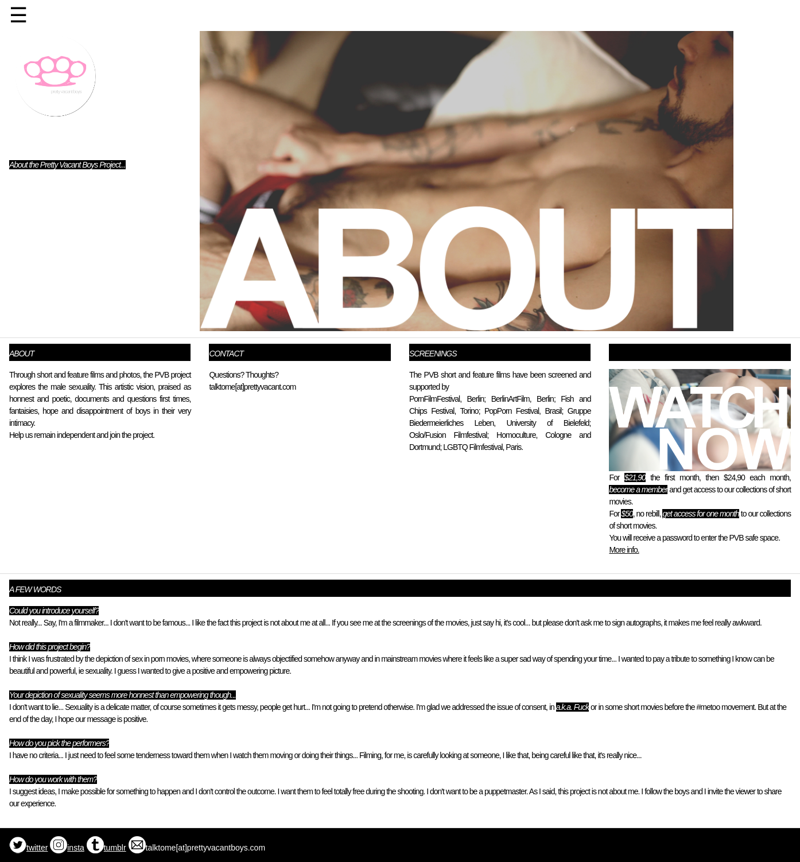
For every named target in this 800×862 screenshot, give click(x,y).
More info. (624, 549)
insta (67, 847)
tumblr (106, 847)
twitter (28, 847)
